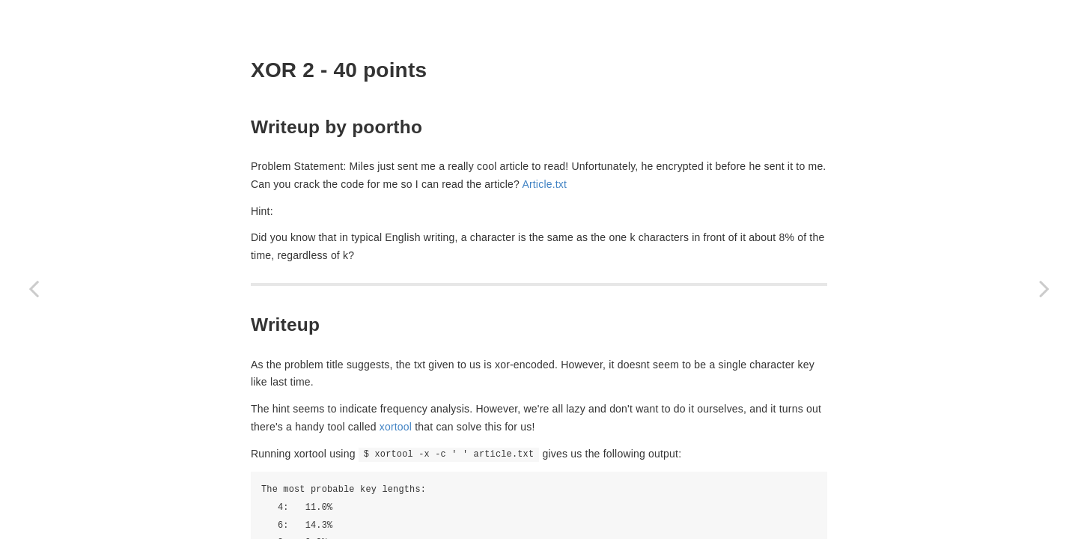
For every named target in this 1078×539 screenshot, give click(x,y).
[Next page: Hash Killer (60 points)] (1044, 288)
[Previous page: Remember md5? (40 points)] (33, 288)
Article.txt (544, 184)
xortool (396, 427)
